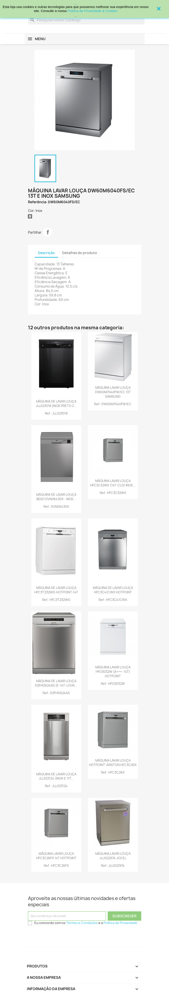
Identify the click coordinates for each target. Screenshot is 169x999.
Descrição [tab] (46, 253)
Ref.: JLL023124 (56, 786)
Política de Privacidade (120, 923)
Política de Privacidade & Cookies (92, 11)
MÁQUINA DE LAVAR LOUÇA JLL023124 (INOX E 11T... (56, 776)
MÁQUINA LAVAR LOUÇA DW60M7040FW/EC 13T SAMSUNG (113, 392)
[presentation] (61, 935)
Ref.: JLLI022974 (113, 865)
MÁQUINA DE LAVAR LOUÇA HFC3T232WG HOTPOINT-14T (56, 590)
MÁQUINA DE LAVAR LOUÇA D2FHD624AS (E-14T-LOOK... (56, 683)
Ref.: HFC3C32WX (113, 493)
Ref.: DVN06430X (56, 506)
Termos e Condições (82, 923)
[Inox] (31, 217)
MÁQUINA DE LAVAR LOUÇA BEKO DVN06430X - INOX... (56, 496)
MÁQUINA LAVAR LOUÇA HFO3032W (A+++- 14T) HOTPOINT (113, 671)
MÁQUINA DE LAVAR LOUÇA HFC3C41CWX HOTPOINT (113, 590)
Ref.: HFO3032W (113, 683)
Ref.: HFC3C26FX (56, 865)
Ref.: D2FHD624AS (56, 693)
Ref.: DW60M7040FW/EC (112, 404)
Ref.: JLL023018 (56, 413)
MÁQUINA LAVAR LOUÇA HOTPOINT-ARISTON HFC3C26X (113, 762)
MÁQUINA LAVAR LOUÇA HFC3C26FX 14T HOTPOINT (56, 855)
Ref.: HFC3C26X (113, 772)
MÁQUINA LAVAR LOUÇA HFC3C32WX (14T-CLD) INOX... (112, 483)
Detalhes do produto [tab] (79, 253)
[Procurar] (86, 20)
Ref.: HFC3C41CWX (113, 600)
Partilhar (47, 232)
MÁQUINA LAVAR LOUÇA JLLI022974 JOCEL (113, 855)
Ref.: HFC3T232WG (56, 600)
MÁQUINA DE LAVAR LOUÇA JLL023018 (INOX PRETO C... (56, 403)
